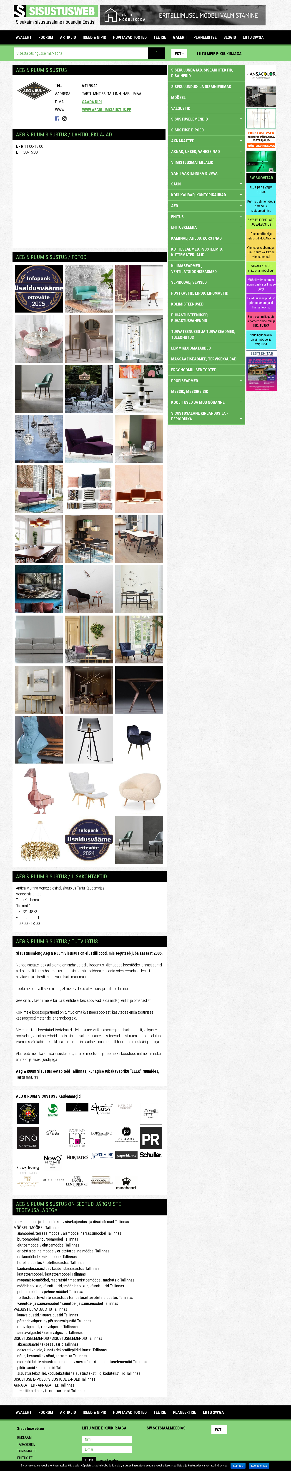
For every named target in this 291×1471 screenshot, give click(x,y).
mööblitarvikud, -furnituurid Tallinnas (94, 1286)
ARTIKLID (68, 37)
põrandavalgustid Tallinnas (69, 1320)
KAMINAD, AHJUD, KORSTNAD (196, 238)
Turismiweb (26, 1451)
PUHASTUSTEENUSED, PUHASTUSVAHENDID (189, 318)
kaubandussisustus (32, 1268)
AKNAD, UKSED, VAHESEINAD (206, 151)
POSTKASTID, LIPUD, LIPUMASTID (199, 293)
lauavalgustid (26, 1315)
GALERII (180, 37)
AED (206, 205)
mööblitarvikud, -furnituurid (38, 1286)
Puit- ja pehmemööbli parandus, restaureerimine (261, 206)
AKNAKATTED (24, 1385)
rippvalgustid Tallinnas (59, 1326)
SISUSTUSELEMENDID (31, 1338)
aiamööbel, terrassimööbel (37, 1233)
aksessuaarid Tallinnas (60, 1344)
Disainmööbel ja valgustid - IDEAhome (261, 236)
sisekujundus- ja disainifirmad (38, 1221)
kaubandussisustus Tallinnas (76, 1268)
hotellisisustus (28, 1262)
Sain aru (238, 1465)
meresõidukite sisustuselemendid (43, 1361)
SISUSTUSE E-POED (30, 1379)
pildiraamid (24, 1367)
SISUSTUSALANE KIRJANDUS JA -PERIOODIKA (206, 416)
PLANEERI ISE (205, 37)
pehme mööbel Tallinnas (63, 1291)
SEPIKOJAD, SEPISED (189, 282)
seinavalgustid (27, 1332)
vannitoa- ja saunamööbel (36, 1303)
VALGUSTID (23, 1309)
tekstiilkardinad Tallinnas (65, 1390)
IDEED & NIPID (94, 37)
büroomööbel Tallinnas (59, 1239)
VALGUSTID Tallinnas (50, 1309)
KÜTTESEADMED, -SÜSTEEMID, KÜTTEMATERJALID (197, 252)
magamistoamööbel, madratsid (40, 1280)
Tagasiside (26, 1444)
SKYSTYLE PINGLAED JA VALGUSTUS (261, 222)
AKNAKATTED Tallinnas (56, 1385)
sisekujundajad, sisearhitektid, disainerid (202, 73)
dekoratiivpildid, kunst (33, 1350)
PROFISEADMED (206, 380)
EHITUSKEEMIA (206, 227)
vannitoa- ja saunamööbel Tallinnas (89, 1303)
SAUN (206, 184)
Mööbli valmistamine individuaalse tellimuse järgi (261, 284)
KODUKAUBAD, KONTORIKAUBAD (206, 194)
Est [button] (179, 53)
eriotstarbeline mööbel (34, 1251)
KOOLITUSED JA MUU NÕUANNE (206, 402)
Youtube (271, 53)
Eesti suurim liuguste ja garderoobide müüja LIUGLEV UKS (261, 321)
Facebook (261, 53)
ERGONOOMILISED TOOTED (193, 369)
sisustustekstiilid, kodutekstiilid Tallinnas (106, 1373)
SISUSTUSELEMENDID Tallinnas (77, 1338)
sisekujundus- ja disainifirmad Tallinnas (97, 1221)
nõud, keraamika (28, 1355)
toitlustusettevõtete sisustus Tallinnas (101, 1297)
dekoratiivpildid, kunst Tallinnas (81, 1350)
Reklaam (24, 1437)
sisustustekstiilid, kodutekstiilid (42, 1373)
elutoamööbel (27, 1245)
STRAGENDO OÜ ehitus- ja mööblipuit (261, 268)
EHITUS (206, 216)
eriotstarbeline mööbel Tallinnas (83, 1251)
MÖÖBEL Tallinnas (45, 1227)
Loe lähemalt (259, 1465)
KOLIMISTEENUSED (187, 304)
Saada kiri (92, 101)
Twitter (180, 1440)
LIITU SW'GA (253, 37)
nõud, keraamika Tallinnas (66, 1355)
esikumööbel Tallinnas (59, 1256)
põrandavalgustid (29, 1320)
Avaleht (24, 37)
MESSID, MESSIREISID (189, 391)
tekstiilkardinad (28, 1390)
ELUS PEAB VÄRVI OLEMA (261, 190)
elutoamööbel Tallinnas (61, 1245)
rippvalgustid (26, 1326)
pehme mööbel (27, 1291)
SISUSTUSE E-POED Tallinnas (71, 1379)
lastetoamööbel (28, 1274)
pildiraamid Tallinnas (54, 1367)
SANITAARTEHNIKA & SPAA (206, 173)
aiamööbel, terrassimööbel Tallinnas (92, 1233)
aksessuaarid (26, 1344)
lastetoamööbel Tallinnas (65, 1274)
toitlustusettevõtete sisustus (40, 1297)
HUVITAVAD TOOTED (130, 37)
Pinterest (252, 53)
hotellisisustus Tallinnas (65, 1262)
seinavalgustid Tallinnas (63, 1332)
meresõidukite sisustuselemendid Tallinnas (111, 1361)
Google (190, 1440)
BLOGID (229, 37)
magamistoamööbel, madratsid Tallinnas (102, 1280)
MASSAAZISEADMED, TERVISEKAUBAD (203, 359)
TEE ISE (159, 37)
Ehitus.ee (25, 1458)
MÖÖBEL (21, 1227)
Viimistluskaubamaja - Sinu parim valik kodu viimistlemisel (261, 252)
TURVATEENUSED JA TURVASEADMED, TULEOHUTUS (206, 334)
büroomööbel (26, 1239)
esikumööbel (26, 1256)
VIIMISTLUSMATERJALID (206, 162)
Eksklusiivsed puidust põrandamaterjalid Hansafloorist (261, 302)
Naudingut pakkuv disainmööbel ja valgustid (261, 339)
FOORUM (45, 37)
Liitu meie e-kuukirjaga (219, 53)
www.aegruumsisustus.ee (106, 109)
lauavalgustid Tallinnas (59, 1315)
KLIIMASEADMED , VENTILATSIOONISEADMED (194, 268)
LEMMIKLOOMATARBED (191, 348)
